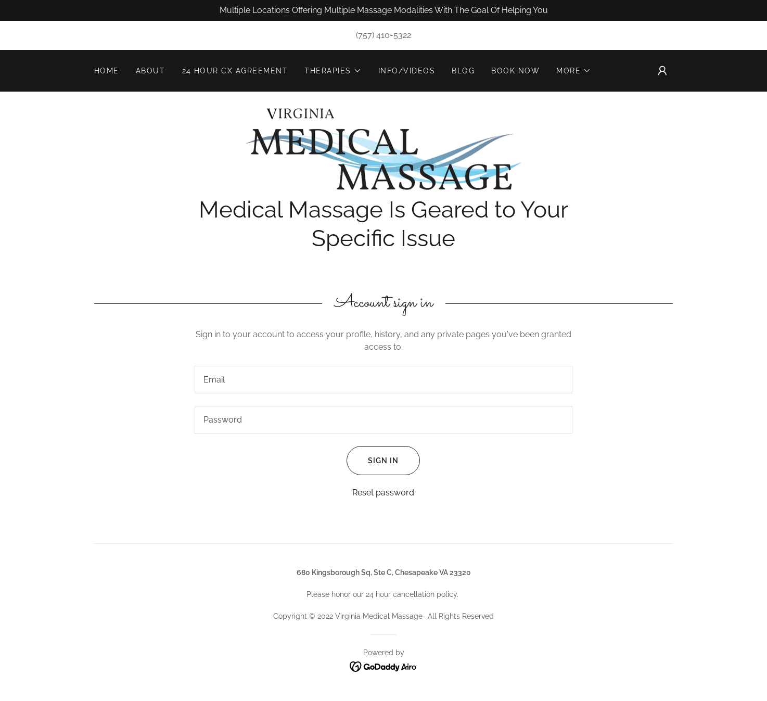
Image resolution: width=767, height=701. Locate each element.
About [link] (150, 71)
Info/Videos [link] (406, 71)
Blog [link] (463, 71)
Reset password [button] (383, 493)
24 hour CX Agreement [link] (235, 71)
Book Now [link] (515, 71)
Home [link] (106, 71)
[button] (332, 71)
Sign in (373, 460)
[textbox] (383, 379)
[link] (383, 149)
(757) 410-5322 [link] (383, 35)
